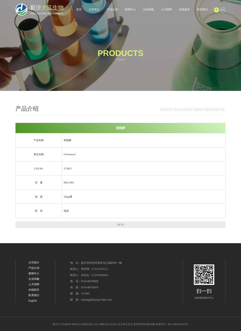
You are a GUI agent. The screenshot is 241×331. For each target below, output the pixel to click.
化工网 (121, 324)
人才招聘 (166, 9)
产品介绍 (112, 9)
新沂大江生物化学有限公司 (67, 324)
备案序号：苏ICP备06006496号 (172, 324)
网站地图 (150, 324)
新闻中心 (130, 9)
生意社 (113, 324)
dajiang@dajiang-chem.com (96, 299)
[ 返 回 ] (120, 224)
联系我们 (202, 9)
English (32, 300)
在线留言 (184, 9)
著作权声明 (139, 324)
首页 (79, 9)
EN (223, 10)
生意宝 (129, 324)
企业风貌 (148, 9)
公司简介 (94, 9)
